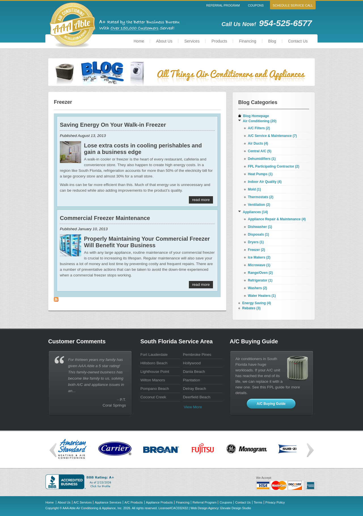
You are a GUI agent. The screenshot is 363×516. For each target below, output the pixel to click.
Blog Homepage (256, 116)
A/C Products (133, 502)
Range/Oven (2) (260, 273)
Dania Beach (194, 371)
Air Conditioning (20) (260, 121)
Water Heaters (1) (262, 296)
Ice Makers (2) (259, 257)
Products (219, 41)
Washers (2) (257, 288)
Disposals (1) (258, 234)
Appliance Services (108, 502)
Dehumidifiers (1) (262, 159)
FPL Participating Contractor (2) (273, 166)
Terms (258, 502)
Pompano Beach (154, 388)
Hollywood (192, 363)
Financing (247, 41)
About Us (164, 41)
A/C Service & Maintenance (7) (272, 136)
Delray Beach (194, 388)
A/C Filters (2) (259, 128)
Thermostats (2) (260, 197)
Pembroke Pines (197, 354)
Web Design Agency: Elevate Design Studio (221, 508)
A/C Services (83, 502)
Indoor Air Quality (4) (265, 182)
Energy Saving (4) (256, 303)
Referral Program (223, 5)
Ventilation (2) (259, 205)
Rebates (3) (251, 308)
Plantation (191, 380)
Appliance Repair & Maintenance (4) (277, 219)
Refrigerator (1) (260, 280)
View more (193, 407)
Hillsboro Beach (153, 363)
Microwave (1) (259, 265)
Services (192, 41)
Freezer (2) (256, 250)
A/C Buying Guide (271, 404)
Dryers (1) (256, 242)
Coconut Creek (153, 397)
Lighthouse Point (154, 371)
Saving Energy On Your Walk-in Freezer (113, 125)
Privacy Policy (275, 502)
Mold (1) (254, 189)
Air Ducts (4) (258, 143)
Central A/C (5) (259, 151)
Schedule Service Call (293, 5)
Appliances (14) (255, 212)
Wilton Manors (152, 380)
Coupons (256, 5)
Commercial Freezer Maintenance (105, 218)
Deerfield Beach (196, 397)
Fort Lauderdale (154, 354)
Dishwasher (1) (260, 227)
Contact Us (298, 41)
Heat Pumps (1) (260, 174)
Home (139, 41)
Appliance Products (159, 502)
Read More (201, 200)
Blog (272, 41)
